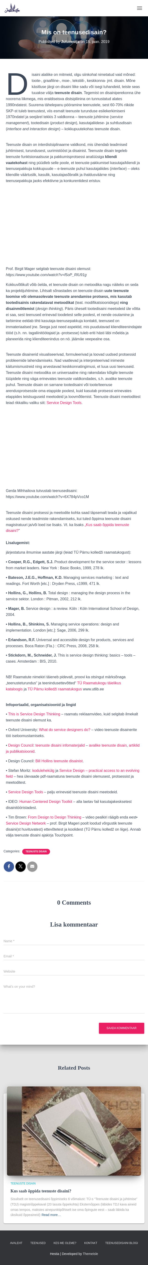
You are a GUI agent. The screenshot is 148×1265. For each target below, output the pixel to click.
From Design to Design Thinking (54, 817)
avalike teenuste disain (108, 745)
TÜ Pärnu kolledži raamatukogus (55, 689)
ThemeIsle (90, 1254)
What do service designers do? (64, 730)
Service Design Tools (64, 403)
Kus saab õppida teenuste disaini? (41, 1191)
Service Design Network (26, 823)
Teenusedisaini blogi (121, 1243)
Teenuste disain (36, 851)
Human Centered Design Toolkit (45, 802)
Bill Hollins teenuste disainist (59, 761)
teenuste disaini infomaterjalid (60, 745)
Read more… (51, 1215)
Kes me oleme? (65, 1243)
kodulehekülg (43, 771)
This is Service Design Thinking (34, 714)
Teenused (38, 1243)
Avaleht (16, 1243)
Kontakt (90, 1243)
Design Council (20, 745)
